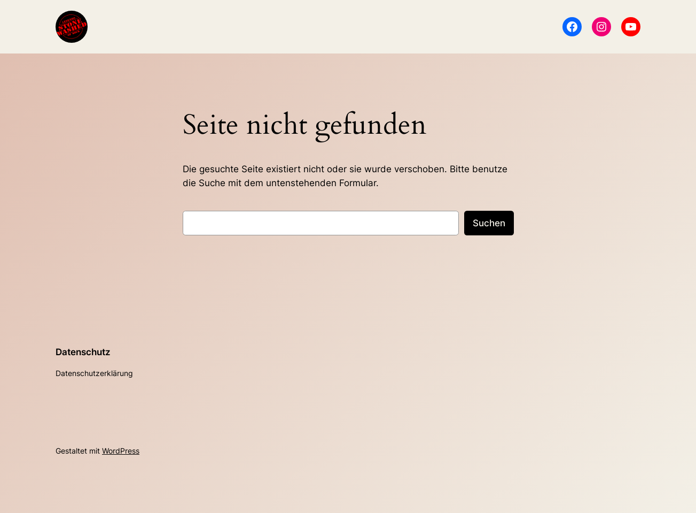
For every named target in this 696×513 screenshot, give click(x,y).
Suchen (489, 223)
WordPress (120, 450)
